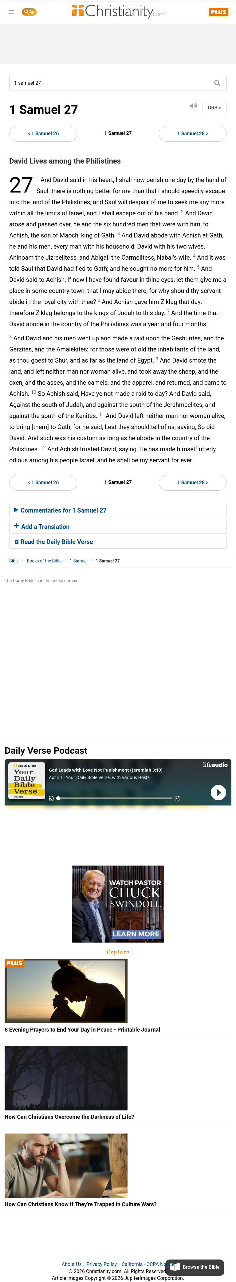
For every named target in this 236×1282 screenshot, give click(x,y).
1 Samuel (79, 560)
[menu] (11, 13)
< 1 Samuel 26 (43, 133)
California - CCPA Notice (148, 1264)
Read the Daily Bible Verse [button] (53, 542)
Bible (14, 560)
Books (44, 560)
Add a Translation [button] (42, 526)
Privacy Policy (102, 1264)
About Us (71, 1264)
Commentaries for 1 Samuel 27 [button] (60, 510)
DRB (214, 108)
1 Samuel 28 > (193, 133)
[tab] (118, 510)
